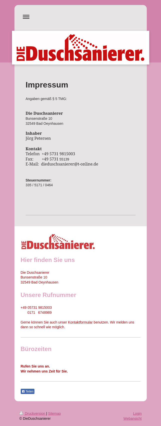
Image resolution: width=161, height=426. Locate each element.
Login (137, 414)
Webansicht (133, 418)
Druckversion (32, 414)
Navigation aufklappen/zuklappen (81, 16)
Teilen (27, 391)
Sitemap (54, 414)
